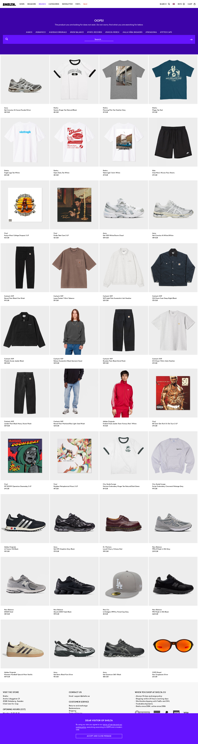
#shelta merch (112, 32)
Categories (54, 4)
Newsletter (67, 4)
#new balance (77, 32)
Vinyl (77, 4)
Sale (85, 4)
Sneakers (31, 4)
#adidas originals (58, 32)
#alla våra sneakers (132, 32)
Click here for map (10, 704)
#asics (29, 32)
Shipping (72, 711)
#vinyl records (94, 32)
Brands (42, 4)
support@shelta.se (82, 696)
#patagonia (151, 32)
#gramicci (41, 32)
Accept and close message (99, 736)
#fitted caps (166, 32)
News (22, 4)
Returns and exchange (78, 706)
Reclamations (74, 708)
